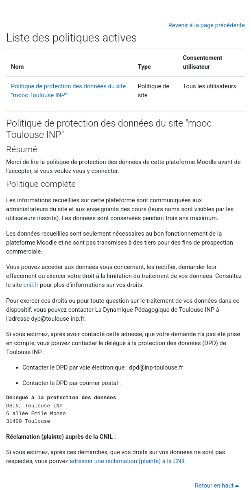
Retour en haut (218, 485)
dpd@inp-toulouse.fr (156, 367)
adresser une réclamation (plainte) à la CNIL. (129, 461)
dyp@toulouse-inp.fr (57, 318)
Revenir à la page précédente (206, 25)
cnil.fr (30, 285)
